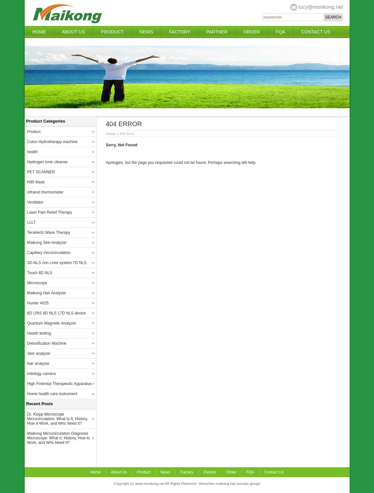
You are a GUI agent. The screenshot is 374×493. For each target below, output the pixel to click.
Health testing (39, 333)
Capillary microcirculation (49, 252)
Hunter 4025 (38, 303)
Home (39, 31)
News (146, 31)
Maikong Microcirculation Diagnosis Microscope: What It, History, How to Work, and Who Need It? (58, 438)
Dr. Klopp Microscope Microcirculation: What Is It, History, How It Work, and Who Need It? (57, 419)
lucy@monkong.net (320, 7)
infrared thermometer (45, 192)
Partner (217, 31)
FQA (280, 31)
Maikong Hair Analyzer (46, 293)
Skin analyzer (39, 353)
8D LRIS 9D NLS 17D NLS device (56, 313)
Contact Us (315, 31)
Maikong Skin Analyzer (47, 242)
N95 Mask (36, 182)
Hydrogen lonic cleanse (47, 162)
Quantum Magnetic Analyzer (51, 323)
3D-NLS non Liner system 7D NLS (57, 262)
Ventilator (35, 202)
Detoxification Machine (47, 343)
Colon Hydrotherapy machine (52, 142)
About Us (73, 31)
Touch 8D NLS (39, 273)
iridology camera (41, 373)
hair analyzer (38, 363)
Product (112, 31)
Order (251, 31)
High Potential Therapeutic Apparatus (59, 383)
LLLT (31, 222)
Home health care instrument (52, 394)
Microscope (37, 283)
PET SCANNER (41, 172)
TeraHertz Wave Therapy (49, 232)
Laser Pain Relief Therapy (49, 212)
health (32, 152)
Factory (179, 31)
